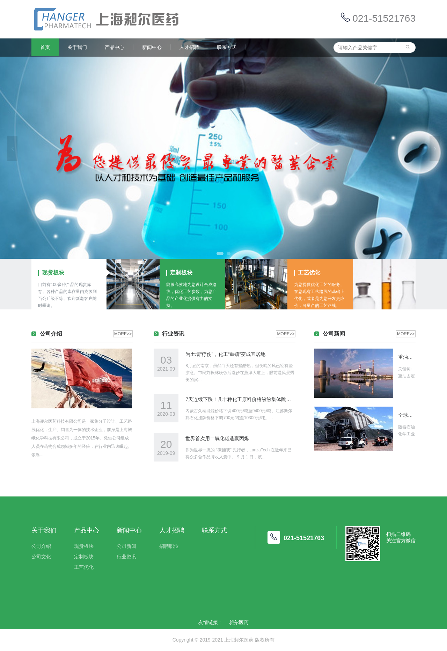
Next (435, 148)
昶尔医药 (239, 622)
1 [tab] (220, 253)
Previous (12, 148)
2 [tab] (228, 253)
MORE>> (123, 333)
